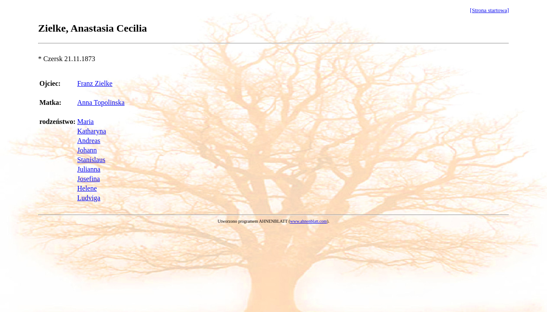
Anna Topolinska (100, 102)
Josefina (88, 178)
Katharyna (91, 131)
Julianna (88, 169)
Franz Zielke (94, 83)
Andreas (88, 140)
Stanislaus (91, 159)
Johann (87, 150)
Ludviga (88, 198)
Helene (87, 188)
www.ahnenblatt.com (308, 221)
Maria (85, 121)
